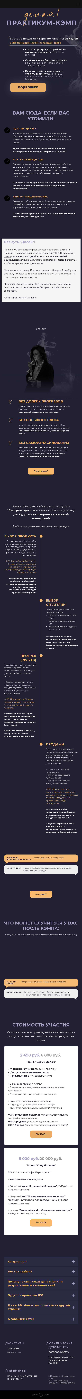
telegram (13, 1349)
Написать (11, 1352)
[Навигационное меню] (78, 4)
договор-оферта (58, 1352)
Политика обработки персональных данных (61, 1360)
